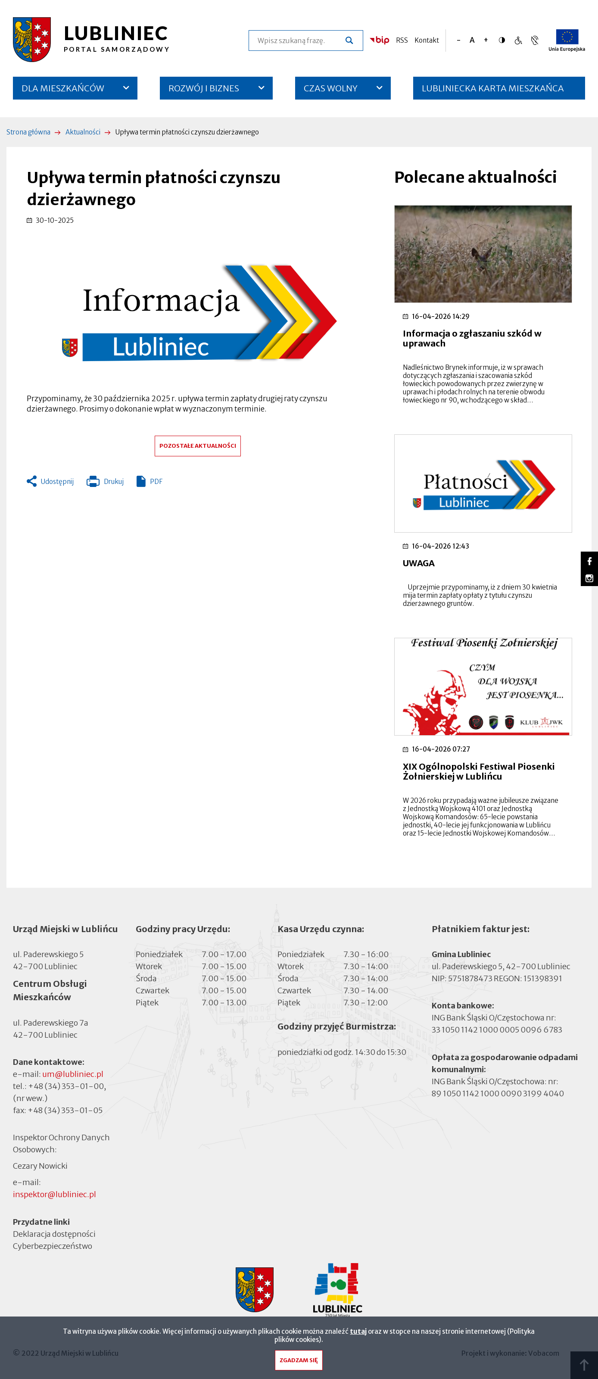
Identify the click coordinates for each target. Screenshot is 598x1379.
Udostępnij (57, 481)
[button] (197, 309)
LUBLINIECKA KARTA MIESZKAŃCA (493, 91)
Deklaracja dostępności (54, 1234)
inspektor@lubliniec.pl (54, 1194)
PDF (156, 481)
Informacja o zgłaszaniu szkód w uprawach (472, 338)
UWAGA (419, 563)
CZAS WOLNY (331, 88)
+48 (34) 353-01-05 (65, 1110)
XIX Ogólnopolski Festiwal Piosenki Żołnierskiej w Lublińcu (479, 771)
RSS (402, 40)
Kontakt (426, 40)
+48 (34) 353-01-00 (66, 1086)
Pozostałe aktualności (197, 445)
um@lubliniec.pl (72, 1074)
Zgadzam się (299, 1362)
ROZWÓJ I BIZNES (203, 88)
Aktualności (82, 132)
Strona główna (28, 132)
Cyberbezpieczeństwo (52, 1245)
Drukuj (105, 483)
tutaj (358, 1333)
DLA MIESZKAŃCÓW (63, 88)
